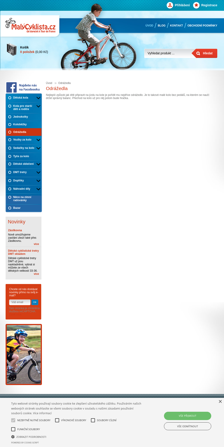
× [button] (220, 401)
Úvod (149, 25)
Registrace (209, 5)
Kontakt (176, 25)
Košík (24, 47)
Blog (162, 25)
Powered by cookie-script (25, 442)
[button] (76, 436)
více (36, 244)
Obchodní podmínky (202, 25)
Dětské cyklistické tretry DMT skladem (23, 252)
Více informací (42, 413)
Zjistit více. (15, 314)
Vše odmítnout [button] (187, 426)
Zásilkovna (15, 230)
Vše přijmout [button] (187, 415)
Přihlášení (182, 5)
